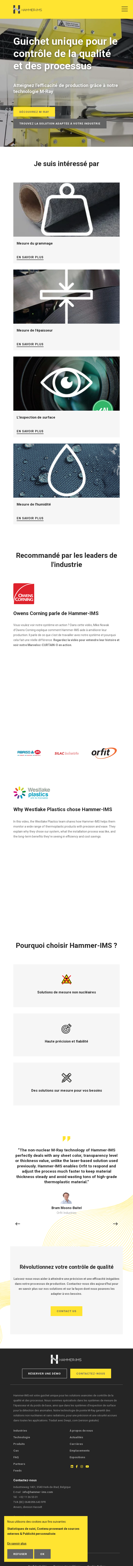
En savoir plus (30, 257)
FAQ (16, 1457)
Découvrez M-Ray (34, 111)
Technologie (21, 1437)
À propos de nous (81, 1430)
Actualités (76, 1437)
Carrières (76, 1443)
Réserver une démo (44, 1373)
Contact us (66, 1311)
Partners (19, 1463)
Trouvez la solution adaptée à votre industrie (59, 123)
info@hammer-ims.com (38, 1492)
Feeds (17, 1470)
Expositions (77, 1457)
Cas (16, 1450)
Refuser (20, 1554)
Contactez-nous (90, 1373)
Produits (19, 1443)
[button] (17, 1224)
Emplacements (80, 1450)
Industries (20, 1430)
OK (42, 1554)
